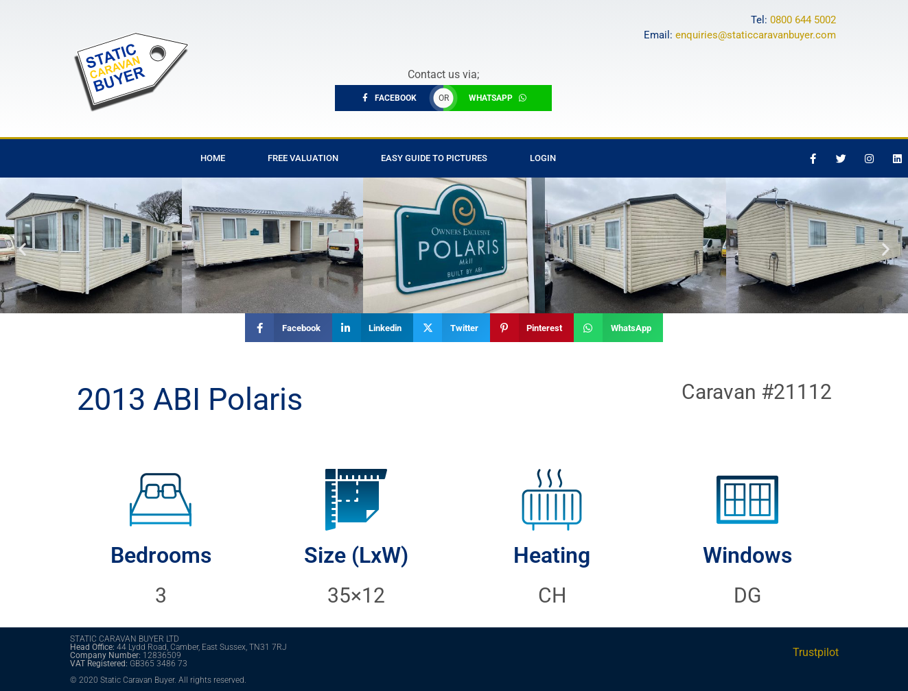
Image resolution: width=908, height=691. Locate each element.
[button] (22, 249)
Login (543, 158)
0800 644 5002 (803, 20)
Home (212, 158)
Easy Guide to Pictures (434, 158)
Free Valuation (303, 158)
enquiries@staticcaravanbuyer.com (755, 35)
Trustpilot (816, 652)
